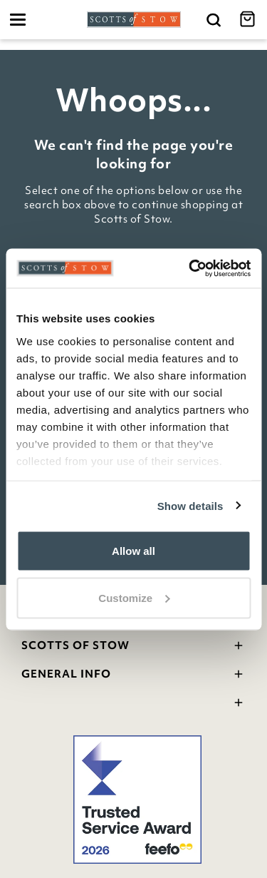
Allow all (133, 551)
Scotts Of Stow (133, 647)
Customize (133, 597)
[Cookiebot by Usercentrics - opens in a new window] (190, 268)
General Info (133, 676)
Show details (190, 505)
